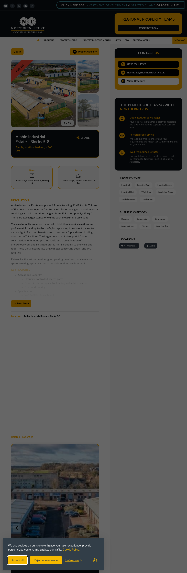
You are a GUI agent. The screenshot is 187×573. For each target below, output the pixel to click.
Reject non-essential (46, 560)
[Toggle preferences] (73, 560)
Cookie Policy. (71, 549)
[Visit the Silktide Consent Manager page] (95, 560)
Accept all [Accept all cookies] (18, 560)
